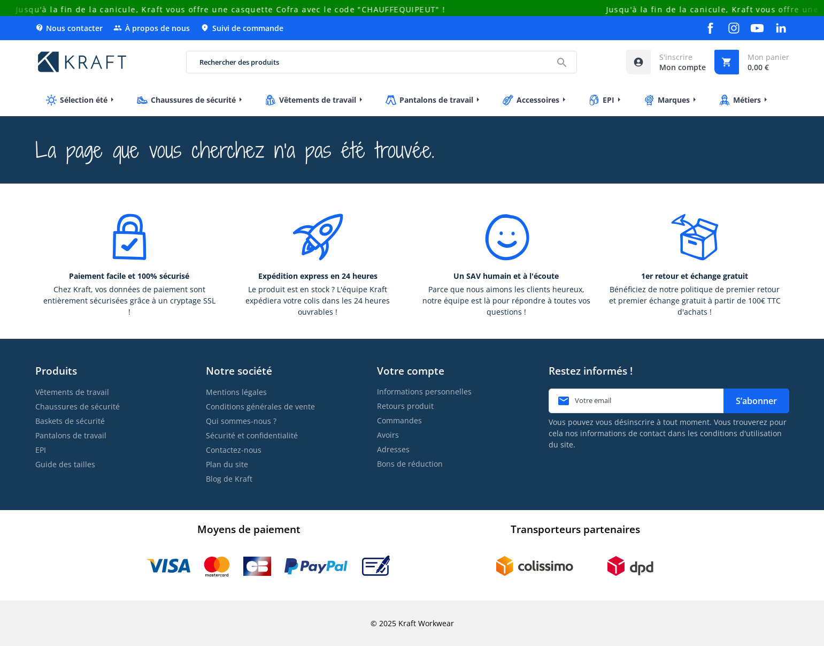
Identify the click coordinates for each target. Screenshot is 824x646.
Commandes (399, 420)
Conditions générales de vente (260, 406)
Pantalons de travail (70, 435)
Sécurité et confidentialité (252, 435)
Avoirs (388, 435)
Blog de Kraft (229, 479)
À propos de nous (151, 28)
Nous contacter (69, 28)
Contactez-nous (233, 450)
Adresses (393, 449)
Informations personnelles (424, 391)
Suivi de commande (242, 28)
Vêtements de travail (72, 392)
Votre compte (410, 370)
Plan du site (227, 464)
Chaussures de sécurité (77, 406)
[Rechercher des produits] (381, 62)
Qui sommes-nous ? (241, 421)
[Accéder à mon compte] (666, 62)
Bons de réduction (410, 464)
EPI (40, 450)
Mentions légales (236, 392)
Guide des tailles (65, 464)
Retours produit (405, 406)
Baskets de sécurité (70, 421)
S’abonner (756, 401)
